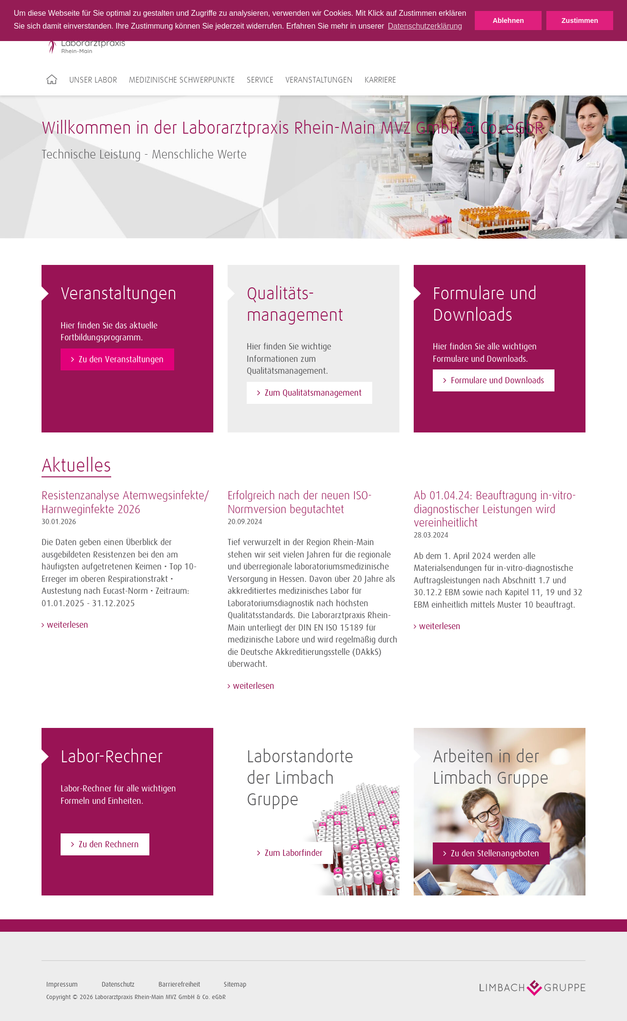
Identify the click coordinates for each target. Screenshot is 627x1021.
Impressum (62, 984)
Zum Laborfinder (294, 853)
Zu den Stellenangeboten (495, 853)
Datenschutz (118, 984)
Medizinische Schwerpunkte (182, 80)
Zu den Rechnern (109, 844)
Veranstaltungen (319, 80)
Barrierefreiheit (179, 984)
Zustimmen (580, 20)
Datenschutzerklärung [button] (425, 26)
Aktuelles (76, 466)
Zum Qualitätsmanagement (313, 393)
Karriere (380, 80)
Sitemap (235, 984)
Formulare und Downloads (497, 380)
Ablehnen (508, 20)
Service (260, 80)
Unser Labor (93, 80)
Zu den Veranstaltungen (121, 359)
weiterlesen (66, 625)
